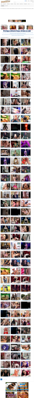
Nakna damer (16, 35)
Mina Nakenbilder (27, 32)
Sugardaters (13, 35)
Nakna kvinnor (8, 34)
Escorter (16, 34)
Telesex (13, 32)
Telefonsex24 (20, 32)
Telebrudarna (8, 32)
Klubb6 (19, 33)
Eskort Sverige (31, 32)
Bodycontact (24, 33)
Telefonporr (24, 32)
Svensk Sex (28, 34)
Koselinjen (18, 32)
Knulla (32, 34)
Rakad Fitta (25, 34)
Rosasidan (17, 33)
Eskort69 (6, 34)
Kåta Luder (3, 34)
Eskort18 (22, 33)
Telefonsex (11, 32)
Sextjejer (15, 33)
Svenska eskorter (12, 33)
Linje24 (3, 32)
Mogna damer (19, 35)
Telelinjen (5, 32)
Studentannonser (12, 34)
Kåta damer (22, 35)
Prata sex (15, 32)
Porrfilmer (31, 34)
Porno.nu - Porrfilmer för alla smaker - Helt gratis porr (17, 22)
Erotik (20, 34)
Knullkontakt (18, 34)
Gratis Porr (22, 34)
